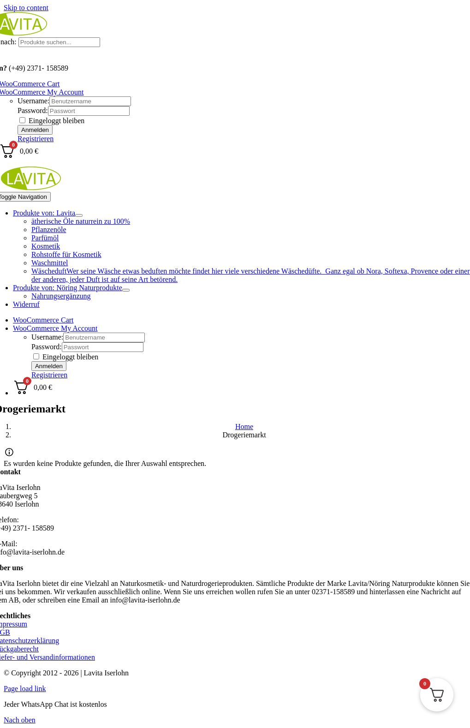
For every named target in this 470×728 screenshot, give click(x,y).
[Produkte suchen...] (59, 42)
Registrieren (36, 139)
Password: (33, 110)
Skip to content (26, 8)
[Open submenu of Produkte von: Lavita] (79, 215)
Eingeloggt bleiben (51, 121)
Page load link (25, 688)
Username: (33, 101)
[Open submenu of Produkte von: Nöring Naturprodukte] (126, 290)
